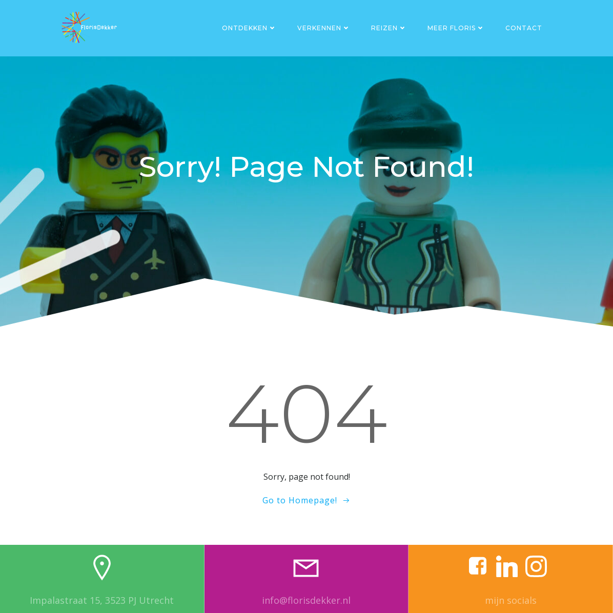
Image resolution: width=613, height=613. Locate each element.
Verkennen (324, 28)
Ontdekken (249, 28)
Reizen (389, 28)
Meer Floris (456, 28)
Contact (523, 28)
